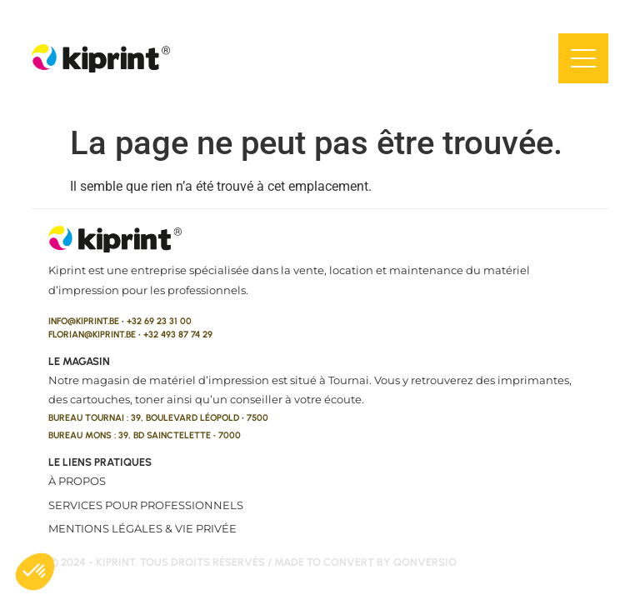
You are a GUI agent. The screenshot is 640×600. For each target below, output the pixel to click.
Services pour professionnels (145, 505)
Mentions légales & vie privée (142, 528)
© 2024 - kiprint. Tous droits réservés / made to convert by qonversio (252, 562)
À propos (77, 481)
